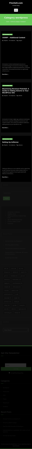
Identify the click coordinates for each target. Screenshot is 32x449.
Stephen (6, 40)
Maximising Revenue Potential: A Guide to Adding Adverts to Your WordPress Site (15, 91)
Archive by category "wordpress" (17, 21)
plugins (20, 40)
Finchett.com (16, 3)
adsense (21, 145)
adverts (20, 95)
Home (6, 21)
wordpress (12, 40)
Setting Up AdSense (10, 142)
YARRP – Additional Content (13, 37)
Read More (5, 74)
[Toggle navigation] (16, 10)
